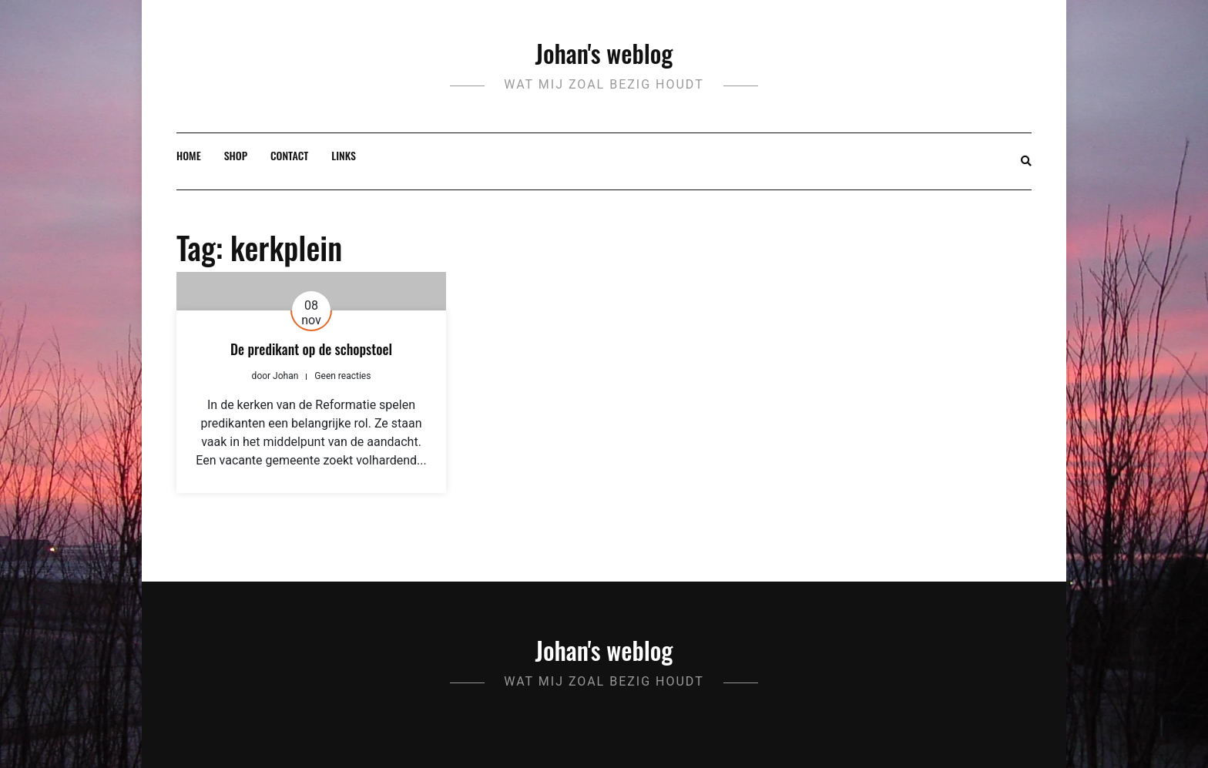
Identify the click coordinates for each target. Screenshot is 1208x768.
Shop (235, 155)
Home (188, 155)
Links (343, 155)
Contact (289, 155)
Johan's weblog (604, 53)
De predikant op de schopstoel (311, 349)
